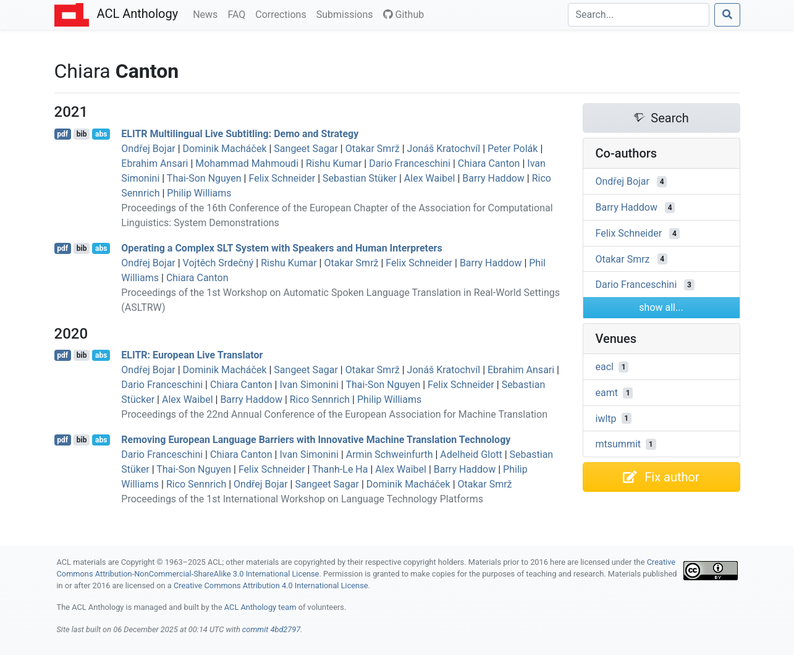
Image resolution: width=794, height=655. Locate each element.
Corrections (283, 13)
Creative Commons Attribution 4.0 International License (271, 585)
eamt (607, 393)
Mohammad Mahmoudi (246, 163)
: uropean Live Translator (192, 355)
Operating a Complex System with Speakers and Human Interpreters (281, 248)
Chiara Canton (489, 163)
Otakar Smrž (372, 148)
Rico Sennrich (320, 399)
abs (101, 134)
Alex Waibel (429, 178)
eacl (605, 367)
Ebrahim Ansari (154, 163)
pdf (62, 134)
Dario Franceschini (409, 163)
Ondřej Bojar (148, 148)
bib (82, 134)
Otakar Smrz (623, 258)
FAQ (238, 13)
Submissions (347, 13)
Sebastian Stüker (360, 178)
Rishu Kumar (333, 163)
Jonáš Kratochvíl (444, 148)
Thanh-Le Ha (340, 469)
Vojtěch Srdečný (218, 263)
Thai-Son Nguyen (204, 178)
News (207, 13)
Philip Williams (199, 193)
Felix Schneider (281, 178)
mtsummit (618, 444)
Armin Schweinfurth (389, 454)
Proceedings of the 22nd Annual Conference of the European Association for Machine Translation (334, 414)
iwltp (606, 418)
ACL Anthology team (260, 607)
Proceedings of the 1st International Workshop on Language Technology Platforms (302, 499)
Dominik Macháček (225, 148)
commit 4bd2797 (271, 629)
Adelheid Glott (471, 454)
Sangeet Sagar (306, 148)
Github (403, 14)
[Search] (638, 15)
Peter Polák (513, 148)
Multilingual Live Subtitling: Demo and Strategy (239, 134)
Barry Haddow (493, 178)
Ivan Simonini (309, 385)
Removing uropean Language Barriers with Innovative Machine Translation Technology (315, 440)
